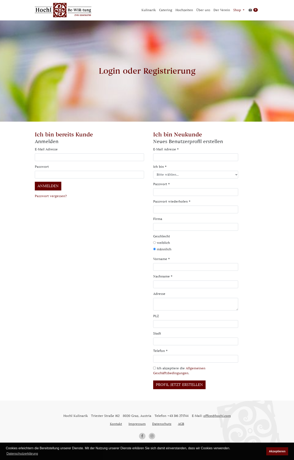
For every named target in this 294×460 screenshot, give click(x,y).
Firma (157, 219)
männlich (162, 249)
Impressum (137, 424)
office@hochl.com (217, 416)
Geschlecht (160, 236)
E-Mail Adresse (46, 149)
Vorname (161, 259)
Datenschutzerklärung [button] (22, 453)
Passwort (42, 167)
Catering (165, 10)
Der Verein (221, 10)
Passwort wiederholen (171, 202)
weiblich (161, 243)
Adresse (159, 294)
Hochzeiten (184, 10)
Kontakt (116, 424)
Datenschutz (161, 424)
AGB (181, 424)
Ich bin (160, 167)
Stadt (157, 333)
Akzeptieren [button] (277, 451)
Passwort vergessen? (51, 196)
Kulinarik (148, 10)
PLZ (156, 316)
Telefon (160, 351)
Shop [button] (237, 10)
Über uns (203, 10)
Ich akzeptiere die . (179, 370)
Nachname (162, 276)
